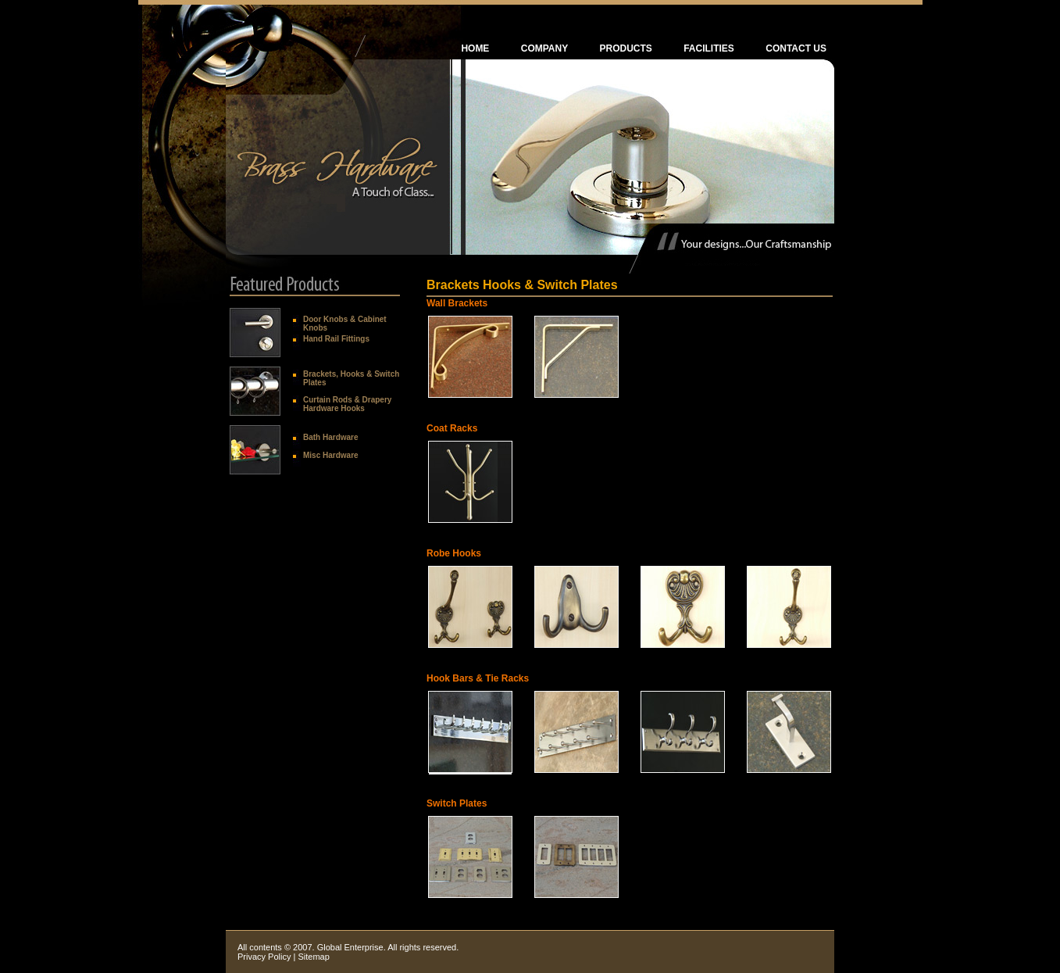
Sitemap (313, 956)
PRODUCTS (626, 48)
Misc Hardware (331, 455)
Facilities (708, 48)
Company (544, 48)
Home (475, 48)
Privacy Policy (264, 956)
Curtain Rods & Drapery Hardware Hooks (347, 404)
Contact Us (796, 48)
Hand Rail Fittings (336, 338)
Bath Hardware (331, 437)
